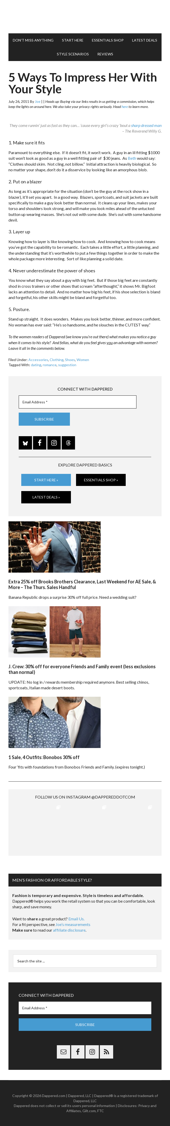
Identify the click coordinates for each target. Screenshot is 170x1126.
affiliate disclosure (69, 930)
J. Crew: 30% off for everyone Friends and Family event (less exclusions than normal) (82, 669)
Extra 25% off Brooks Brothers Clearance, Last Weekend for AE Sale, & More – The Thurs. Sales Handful (82, 584)
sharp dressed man (146, 125)
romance (50, 365)
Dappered (85, 16)
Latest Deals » (46, 497)
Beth (132, 158)
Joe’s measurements (73, 924)
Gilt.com (89, 1111)
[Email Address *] (77, 401)
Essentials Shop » (101, 480)
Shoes (70, 359)
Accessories (38, 359)
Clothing (56, 359)
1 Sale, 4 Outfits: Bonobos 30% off (44, 757)
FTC (100, 1111)
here (125, 106)
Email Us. (76, 918)
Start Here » (46, 480)
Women (83, 359)
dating (36, 365)
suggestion (67, 365)
